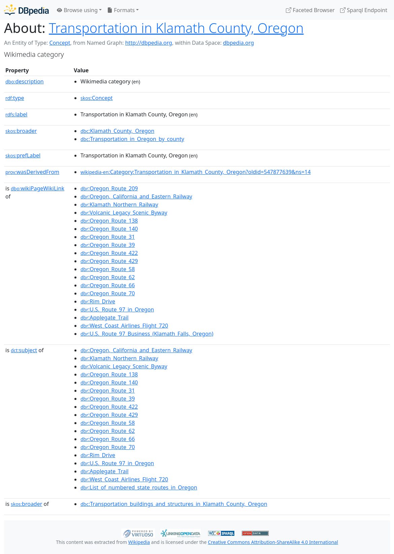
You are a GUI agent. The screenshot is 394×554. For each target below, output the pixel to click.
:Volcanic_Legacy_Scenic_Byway (123, 212)
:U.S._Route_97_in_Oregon (117, 309)
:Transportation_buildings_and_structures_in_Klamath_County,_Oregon (173, 504)
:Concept (96, 98)
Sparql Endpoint (363, 10)
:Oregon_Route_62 (107, 277)
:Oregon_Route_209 (109, 188)
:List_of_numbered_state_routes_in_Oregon (138, 487)
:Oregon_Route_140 (109, 228)
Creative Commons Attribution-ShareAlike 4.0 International (273, 542)
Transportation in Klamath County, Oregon (176, 28)
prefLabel (22, 155)
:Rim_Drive (97, 301)
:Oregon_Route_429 (109, 261)
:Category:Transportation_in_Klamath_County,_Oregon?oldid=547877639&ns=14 (195, 172)
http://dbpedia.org (148, 42)
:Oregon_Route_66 (107, 285)
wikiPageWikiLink (37, 188)
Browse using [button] (77, 10)
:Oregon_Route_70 (107, 293)
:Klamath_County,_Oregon (117, 131)
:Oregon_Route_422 (109, 253)
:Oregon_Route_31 (107, 237)
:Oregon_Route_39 (107, 245)
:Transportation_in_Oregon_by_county (132, 139)
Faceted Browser (310, 10)
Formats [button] (121, 10)
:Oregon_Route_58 (107, 269)
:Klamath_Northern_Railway (119, 204)
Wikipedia (139, 542)
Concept (59, 42)
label (16, 114)
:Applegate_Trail (104, 317)
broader (21, 131)
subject (24, 350)
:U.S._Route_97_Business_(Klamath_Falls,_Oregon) (147, 333)
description (24, 81)
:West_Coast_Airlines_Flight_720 (124, 325)
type (14, 98)
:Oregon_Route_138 (109, 220)
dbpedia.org (238, 42)
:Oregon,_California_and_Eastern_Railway (136, 196)
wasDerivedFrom (32, 172)
